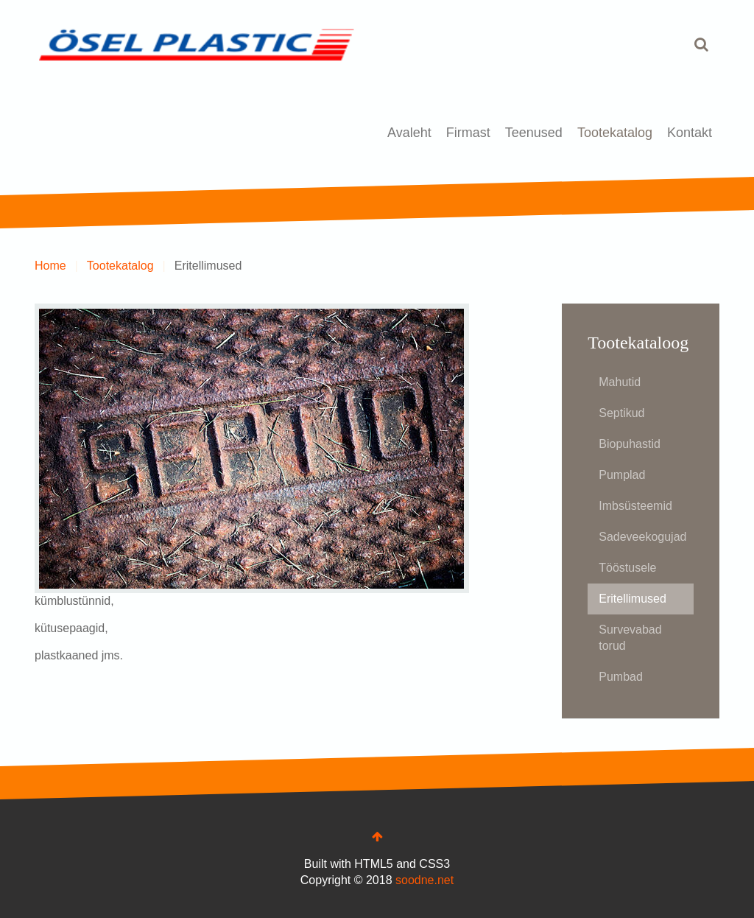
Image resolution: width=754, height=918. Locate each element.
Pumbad (621, 676)
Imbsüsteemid (635, 506)
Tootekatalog (614, 132)
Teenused (534, 132)
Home (50, 265)
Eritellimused (632, 598)
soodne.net (424, 880)
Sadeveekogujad (642, 536)
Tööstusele (627, 567)
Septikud (621, 413)
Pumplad (622, 475)
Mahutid (620, 382)
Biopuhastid (629, 444)
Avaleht (409, 132)
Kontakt (689, 132)
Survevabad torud (630, 637)
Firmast (468, 132)
